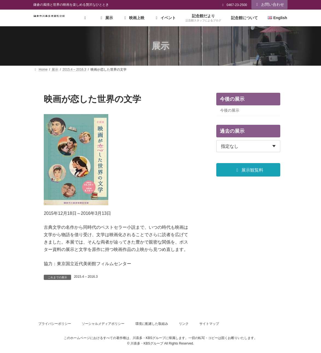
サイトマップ (209, 324)
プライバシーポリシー (54, 324)
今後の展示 (229, 110)
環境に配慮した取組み (151, 324)
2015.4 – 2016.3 (86, 277)
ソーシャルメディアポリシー (103, 324)
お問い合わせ (269, 4)
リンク (184, 324)
